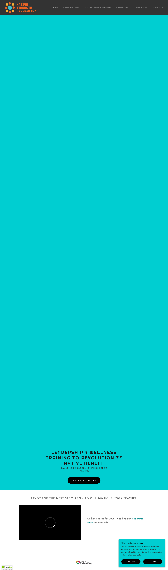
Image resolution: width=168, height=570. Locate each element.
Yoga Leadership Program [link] (98, 7)
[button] (123, 7)
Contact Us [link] (157, 7)
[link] (20, 8)
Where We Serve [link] (71, 7)
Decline (131, 561)
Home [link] (55, 7)
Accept (153, 561)
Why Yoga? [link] (141, 7)
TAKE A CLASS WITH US (84, 480)
